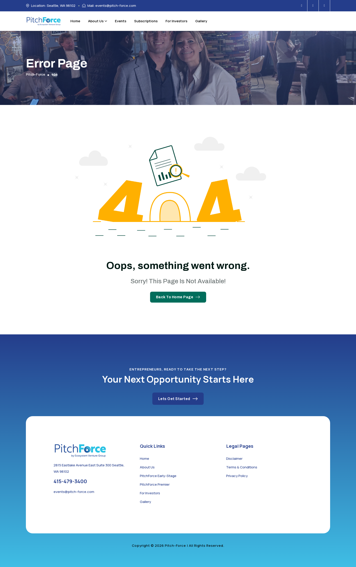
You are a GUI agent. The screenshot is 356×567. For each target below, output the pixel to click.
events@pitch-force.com (74, 491)
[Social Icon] (301, 5)
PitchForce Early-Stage (158, 475)
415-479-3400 (70, 481)
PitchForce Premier (155, 484)
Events (120, 21)
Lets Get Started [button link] (178, 398)
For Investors (176, 21)
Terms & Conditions (241, 467)
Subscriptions (146, 21)
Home (75, 21)
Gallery (201, 21)
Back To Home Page (178, 297)
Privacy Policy (237, 475)
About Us (97, 21)
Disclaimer (234, 458)
